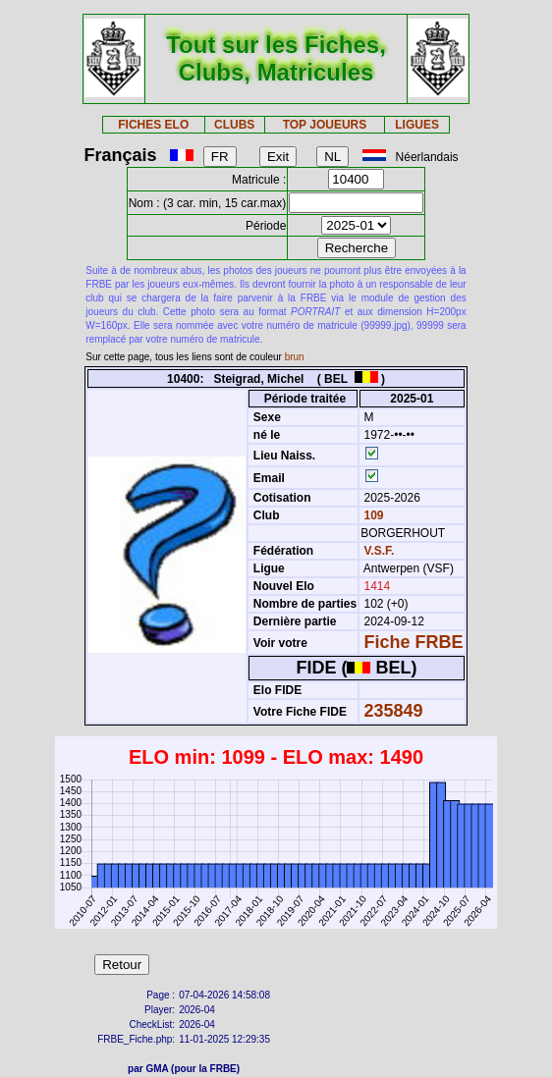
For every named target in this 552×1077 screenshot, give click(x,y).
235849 (393, 711)
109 (371, 515)
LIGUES (417, 125)
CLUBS (234, 125)
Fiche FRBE (414, 642)
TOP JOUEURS (325, 125)
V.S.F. (379, 551)
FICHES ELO (153, 125)
